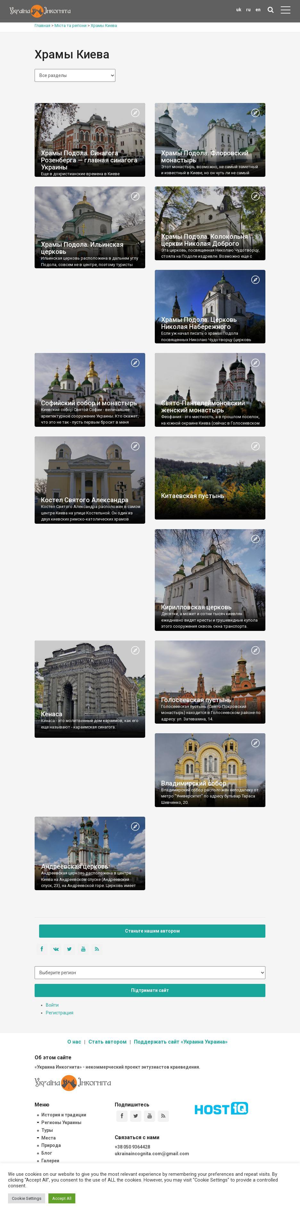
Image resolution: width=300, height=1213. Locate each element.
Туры (47, 1130)
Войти (52, 1005)
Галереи (50, 1160)
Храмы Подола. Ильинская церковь (82, 248)
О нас (74, 1042)
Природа (51, 1145)
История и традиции (63, 1114)
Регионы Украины (61, 1122)
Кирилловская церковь (196, 607)
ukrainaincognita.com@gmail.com (152, 1153)
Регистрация (59, 1012)
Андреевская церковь (74, 866)
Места (48, 1137)
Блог (46, 1153)
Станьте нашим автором (152, 930)
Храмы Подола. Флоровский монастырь (204, 156)
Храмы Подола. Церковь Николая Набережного (199, 323)
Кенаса (52, 714)
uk (238, 9)
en (258, 9)
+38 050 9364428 (132, 1146)
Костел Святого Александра (85, 500)
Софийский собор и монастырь (89, 403)
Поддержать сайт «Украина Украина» (181, 1042)
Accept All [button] (61, 1198)
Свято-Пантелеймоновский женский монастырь (203, 406)
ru (248, 9)
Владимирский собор (193, 783)
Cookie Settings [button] (26, 1198)
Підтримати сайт (150, 990)
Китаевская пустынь (192, 496)
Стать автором (107, 1042)
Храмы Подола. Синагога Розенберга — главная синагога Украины (89, 160)
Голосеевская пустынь (196, 700)
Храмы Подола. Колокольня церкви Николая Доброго (204, 240)
